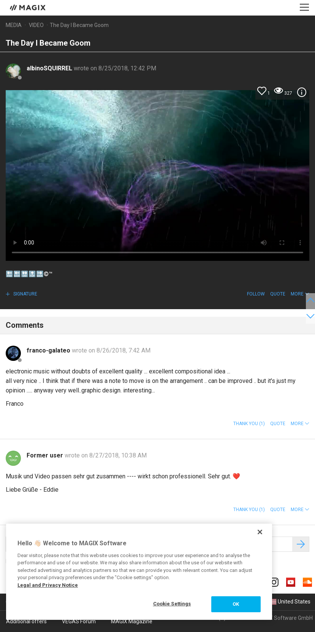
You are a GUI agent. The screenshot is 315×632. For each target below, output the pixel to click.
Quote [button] (277, 294)
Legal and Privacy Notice (47, 585)
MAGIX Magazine (131, 621)
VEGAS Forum (79, 621)
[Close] (260, 532)
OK (236, 604)
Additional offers (26, 621)
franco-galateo (49, 350)
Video (36, 25)
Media (14, 25)
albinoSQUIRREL (50, 68)
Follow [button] (256, 294)
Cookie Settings (172, 604)
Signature (24, 294)
